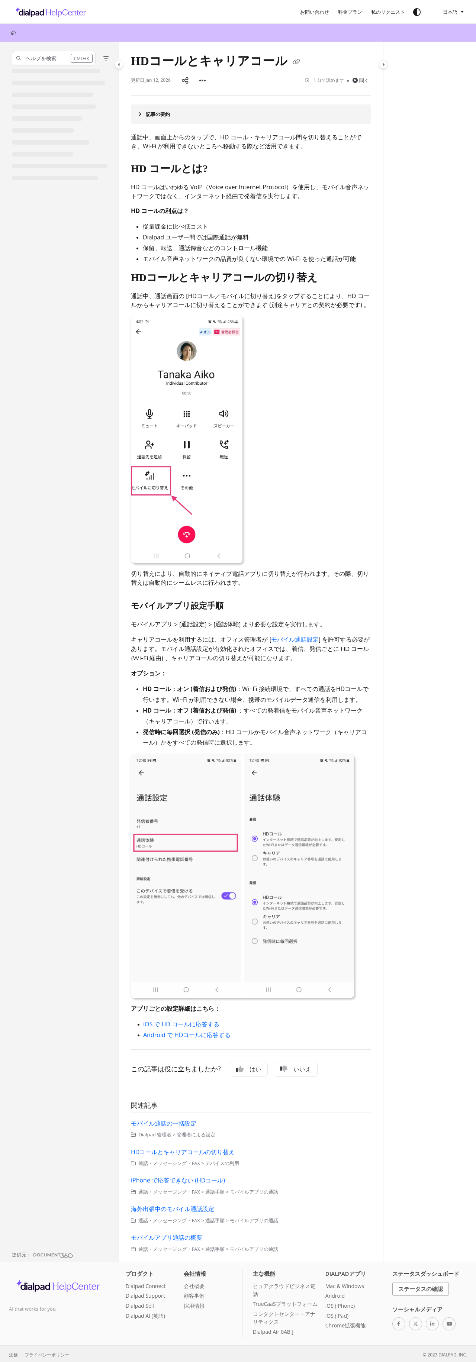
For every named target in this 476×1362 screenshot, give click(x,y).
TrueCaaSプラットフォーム (285, 1302)
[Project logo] (48, 12)
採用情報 (194, 1304)
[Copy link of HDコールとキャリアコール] (296, 62)
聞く (361, 79)
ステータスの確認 (420, 1287)
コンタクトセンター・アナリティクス (284, 1316)
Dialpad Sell (140, 1304)
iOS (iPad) (336, 1314)
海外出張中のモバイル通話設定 (172, 1207)
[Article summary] (251, 112)
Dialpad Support (145, 1294)
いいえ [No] (295, 1068)
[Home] (13, 32)
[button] (54, 58)
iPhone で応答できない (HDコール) (178, 1179)
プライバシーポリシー (47, 1353)
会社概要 (194, 1284)
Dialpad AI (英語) (145, 1314)
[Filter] (106, 58)
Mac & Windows (344, 1284)
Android (335, 1294)
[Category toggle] (119, 64)
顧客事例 (194, 1294)
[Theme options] (417, 12)
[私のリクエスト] (388, 12)
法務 (13, 1353)
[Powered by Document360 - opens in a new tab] (42, 1253)
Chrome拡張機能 (345, 1323)
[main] (251, 651)
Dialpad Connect (146, 1284)
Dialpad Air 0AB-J (273, 1330)
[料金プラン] (350, 12)
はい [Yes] (248, 1068)
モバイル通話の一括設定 (163, 1122)
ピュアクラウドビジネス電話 (284, 1288)
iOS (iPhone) (340, 1304)
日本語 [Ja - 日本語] (445, 12)
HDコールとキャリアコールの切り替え (183, 1150)
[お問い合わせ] (314, 12)
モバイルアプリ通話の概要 (166, 1236)
